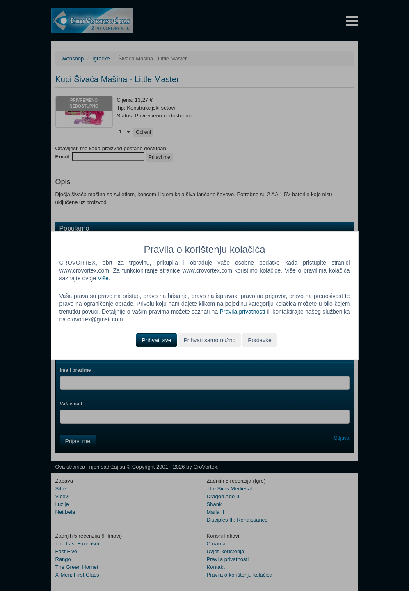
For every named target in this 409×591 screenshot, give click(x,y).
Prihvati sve (156, 340)
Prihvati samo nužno (209, 340)
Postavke (260, 340)
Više (103, 278)
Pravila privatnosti (242, 311)
